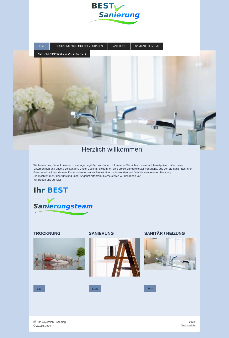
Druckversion (43, 321)
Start (39, 288)
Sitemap (61, 321)
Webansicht (188, 325)
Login (192, 321)
